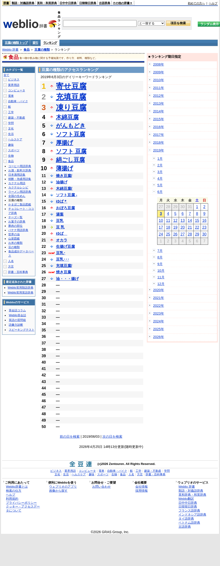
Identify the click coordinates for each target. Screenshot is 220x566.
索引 (35, 43)
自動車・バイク (18, 101)
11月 (161, 277)
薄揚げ (64, 168)
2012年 (158, 96)
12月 (161, 284)
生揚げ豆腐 (65, 247)
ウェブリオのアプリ (63, 486)
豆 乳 (60, 227)
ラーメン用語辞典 (19, 191)
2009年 (158, 72)
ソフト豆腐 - (66, 195)
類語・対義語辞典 (23, 3)
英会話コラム (17, 310)
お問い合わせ (101, 486)
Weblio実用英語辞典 (20, 292)
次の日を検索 (112, 436)
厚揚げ (64, 142)
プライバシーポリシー (21, 502)
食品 (26, 49)
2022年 (158, 306)
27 (182, 234)
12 (175, 220)
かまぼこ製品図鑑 (19, 204)
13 (182, 220)
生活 (11, 134)
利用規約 (12, 498)
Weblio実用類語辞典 (20, 287)
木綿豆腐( (64, 189)
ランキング (50, 43)
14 (190, 220)
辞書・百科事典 (18, 272)
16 (204, 220)
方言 (11, 266)
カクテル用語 (16, 183)
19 (175, 227)
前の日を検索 (70, 436)
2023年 (158, 313)
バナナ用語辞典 (18, 230)
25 (168, 234)
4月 (160, 178)
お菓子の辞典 (16, 221)
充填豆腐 (71, 97)
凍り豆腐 (71, 107)
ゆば (61, 234)
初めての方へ (196, 3)
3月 (160, 172)
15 (197, 220)
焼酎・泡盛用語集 (19, 179)
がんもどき (71, 125)
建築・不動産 (16, 117)
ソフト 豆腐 (71, 151)
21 (190, 227)
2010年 (158, 80)
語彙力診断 (16, 324)
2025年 (158, 329)
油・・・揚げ (67, 279)
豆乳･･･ (62, 259)
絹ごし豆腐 (70, 159)
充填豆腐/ (64, 266)
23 (204, 227)
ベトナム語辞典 (189, 522)
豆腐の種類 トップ (16, 43)
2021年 (158, 298)
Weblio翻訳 (186, 498)
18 (168, 227)
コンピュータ (16, 90)
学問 (11, 123)
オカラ (61, 240)
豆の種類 (14, 247)
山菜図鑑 (14, 238)
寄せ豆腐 (71, 86)
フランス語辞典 (189, 510)
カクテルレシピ (18, 187)
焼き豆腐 (63, 272)
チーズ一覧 (15, 217)
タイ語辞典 (186, 518)
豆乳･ (60, 253)
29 (197, 234)
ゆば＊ (61, 201)
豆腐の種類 (42, 49)
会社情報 (141, 486)
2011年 (158, 88)
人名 (11, 261)
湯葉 (60, 214)
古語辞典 (104, 3)
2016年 (158, 127)
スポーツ (13, 150)
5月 (160, 185)
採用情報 (141, 490)
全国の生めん (16, 196)
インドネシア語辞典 (192, 514)
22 (197, 227)
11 (168, 220)
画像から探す (58, 490)
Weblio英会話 (17, 315)
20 (182, 227)
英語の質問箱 (17, 320)
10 (161, 220)
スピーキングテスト (21, 329)
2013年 (158, 103)
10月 (161, 270)
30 (204, 234)
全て (6, 75)
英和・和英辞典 (47, 3)
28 (190, 234)
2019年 (158, 150)
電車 (11, 96)
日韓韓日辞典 (87, 3)
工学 (11, 112)
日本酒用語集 (16, 174)
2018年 (158, 142)
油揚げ (61, 182)
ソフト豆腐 (70, 134)
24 (161, 234)
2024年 (158, 321)
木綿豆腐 (67, 117)
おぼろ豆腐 (65, 208)
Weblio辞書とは (17, 486)
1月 (160, 158)
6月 (160, 192)
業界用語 (13, 85)
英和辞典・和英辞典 (192, 494)
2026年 (158, 337)
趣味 (11, 145)
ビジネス (13, 79)
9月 (160, 264)
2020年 (158, 290)
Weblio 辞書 (10, 49)
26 (175, 234)
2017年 (158, 135)
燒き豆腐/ (64, 176)
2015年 (158, 119)
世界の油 (14, 234)
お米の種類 (15, 243)
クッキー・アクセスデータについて (23, 508)
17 (161, 227)
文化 (11, 128)
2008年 (158, 64)
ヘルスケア (15, 139)
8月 (160, 257)
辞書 (6, 3)
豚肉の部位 (15, 225)
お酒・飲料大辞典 (19, 170)
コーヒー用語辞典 (19, 166)
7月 (160, 251)
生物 (11, 155)
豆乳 (60, 221)
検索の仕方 (13, 490)
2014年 (158, 111)
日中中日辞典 (68, 3)
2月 (160, 165)
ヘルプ (213, 3)
